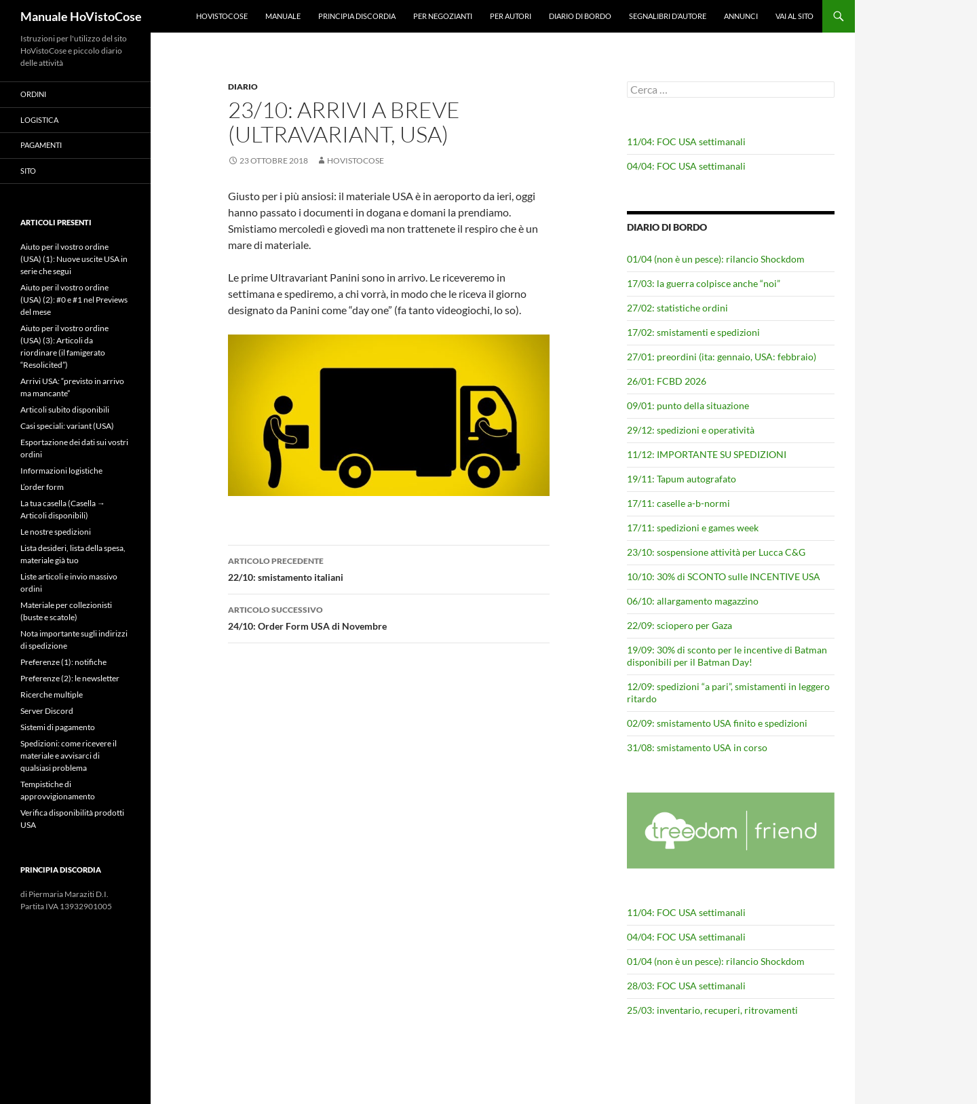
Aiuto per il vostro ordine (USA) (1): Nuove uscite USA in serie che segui (74, 259)
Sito (28, 170)
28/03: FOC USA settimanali (686, 985)
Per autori (510, 16)
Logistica (39, 119)
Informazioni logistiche (61, 470)
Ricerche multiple (51, 694)
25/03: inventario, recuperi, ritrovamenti (712, 1010)
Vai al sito (794, 16)
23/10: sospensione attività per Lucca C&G (716, 552)
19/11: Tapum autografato (681, 478)
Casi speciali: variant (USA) (67, 426)
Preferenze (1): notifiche (63, 662)
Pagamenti (41, 144)
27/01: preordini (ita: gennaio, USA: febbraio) (721, 356)
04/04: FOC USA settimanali (686, 166)
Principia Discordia (357, 16)
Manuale (283, 16)
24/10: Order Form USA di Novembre (389, 617)
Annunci (741, 16)
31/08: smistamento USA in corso (697, 747)
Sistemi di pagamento (57, 727)
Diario (243, 86)
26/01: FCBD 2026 (666, 381)
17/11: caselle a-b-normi (678, 503)
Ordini (33, 94)
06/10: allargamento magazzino (693, 601)
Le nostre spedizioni (55, 532)
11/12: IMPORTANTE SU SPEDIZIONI (706, 454)
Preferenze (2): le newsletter (69, 678)
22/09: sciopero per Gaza (679, 625)
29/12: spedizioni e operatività (690, 430)
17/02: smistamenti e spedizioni (693, 332)
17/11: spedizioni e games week (693, 527)
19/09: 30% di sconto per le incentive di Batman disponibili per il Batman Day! (727, 656)
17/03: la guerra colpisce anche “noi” (703, 283)
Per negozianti (442, 16)
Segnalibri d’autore (667, 16)
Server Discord (46, 711)
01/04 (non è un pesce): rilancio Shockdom (716, 259)
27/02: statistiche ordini (677, 307)
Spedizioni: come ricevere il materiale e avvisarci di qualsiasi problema (68, 755)
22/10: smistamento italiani (389, 568)
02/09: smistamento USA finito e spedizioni (717, 723)
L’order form (42, 487)
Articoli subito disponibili (64, 409)
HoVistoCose (222, 16)
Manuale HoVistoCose (81, 16)
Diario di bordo (580, 16)
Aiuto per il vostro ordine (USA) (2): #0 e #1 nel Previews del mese (74, 299)
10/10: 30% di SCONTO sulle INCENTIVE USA (723, 576)
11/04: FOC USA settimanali (686, 141)
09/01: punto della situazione (688, 405)
